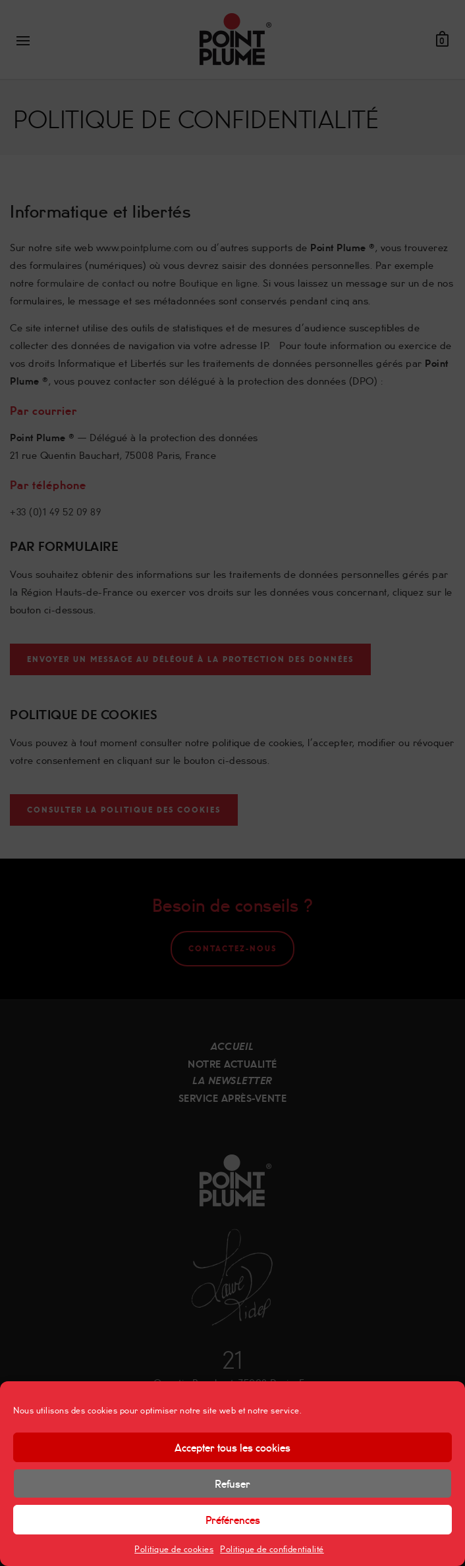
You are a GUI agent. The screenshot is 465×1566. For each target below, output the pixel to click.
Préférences (232, 1519)
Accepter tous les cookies (232, 1447)
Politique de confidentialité (272, 1548)
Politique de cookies (173, 1548)
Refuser (232, 1483)
